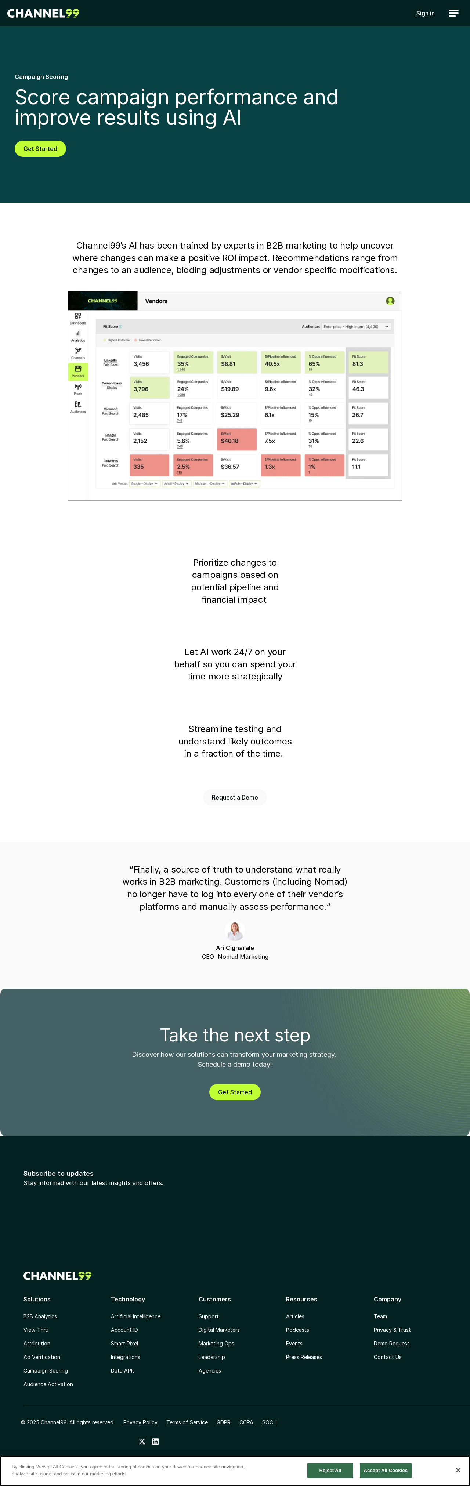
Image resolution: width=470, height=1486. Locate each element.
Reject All (330, 1471)
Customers (215, 1299)
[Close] (458, 1471)
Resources (301, 1299)
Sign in (425, 13)
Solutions (37, 1299)
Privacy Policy (140, 1422)
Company (387, 1299)
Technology (128, 1299)
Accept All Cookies (386, 1471)
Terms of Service (187, 1422)
